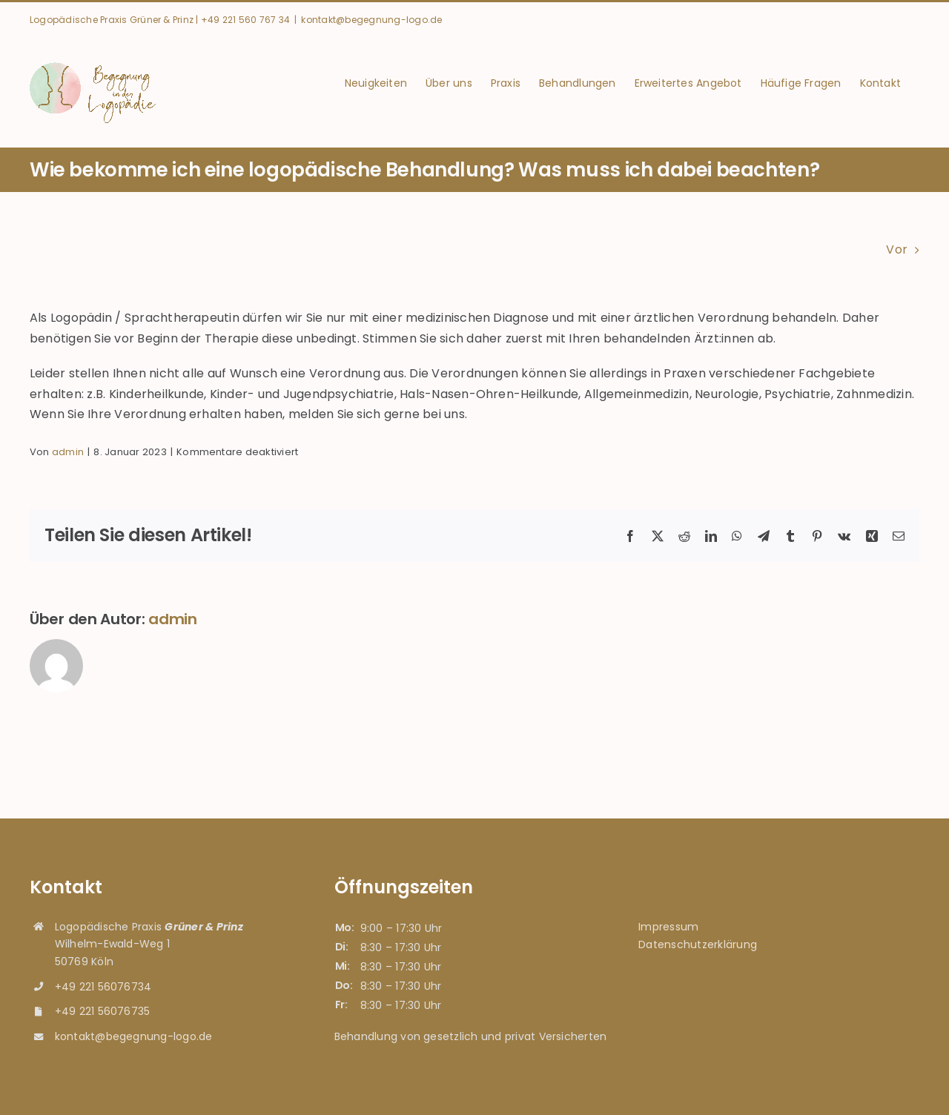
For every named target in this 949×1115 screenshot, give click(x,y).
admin (68, 452)
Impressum (668, 926)
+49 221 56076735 (103, 1011)
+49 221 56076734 (103, 986)
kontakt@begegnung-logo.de (371, 19)
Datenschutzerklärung (697, 944)
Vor (896, 249)
